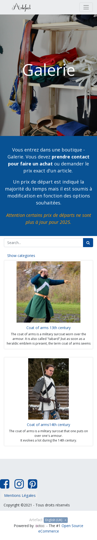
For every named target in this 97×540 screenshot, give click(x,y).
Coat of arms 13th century (48, 327)
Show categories (21, 255)
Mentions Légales (20, 495)
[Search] (88, 242)
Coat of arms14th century (48, 424)
